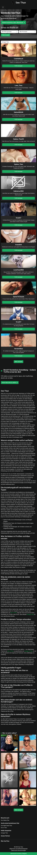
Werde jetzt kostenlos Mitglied (19, 853)
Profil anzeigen (18, 66)
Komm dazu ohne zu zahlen (10, 382)
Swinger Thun (30, 614)
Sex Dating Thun (5, 820)
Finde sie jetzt (5, 35)
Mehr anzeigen (18, 361)
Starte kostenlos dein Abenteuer (13, 22)
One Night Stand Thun (6, 825)
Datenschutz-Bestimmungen (18, 850)
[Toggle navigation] (3, 7)
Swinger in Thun (28, 651)
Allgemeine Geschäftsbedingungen (18, 848)
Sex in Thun (14, 612)
